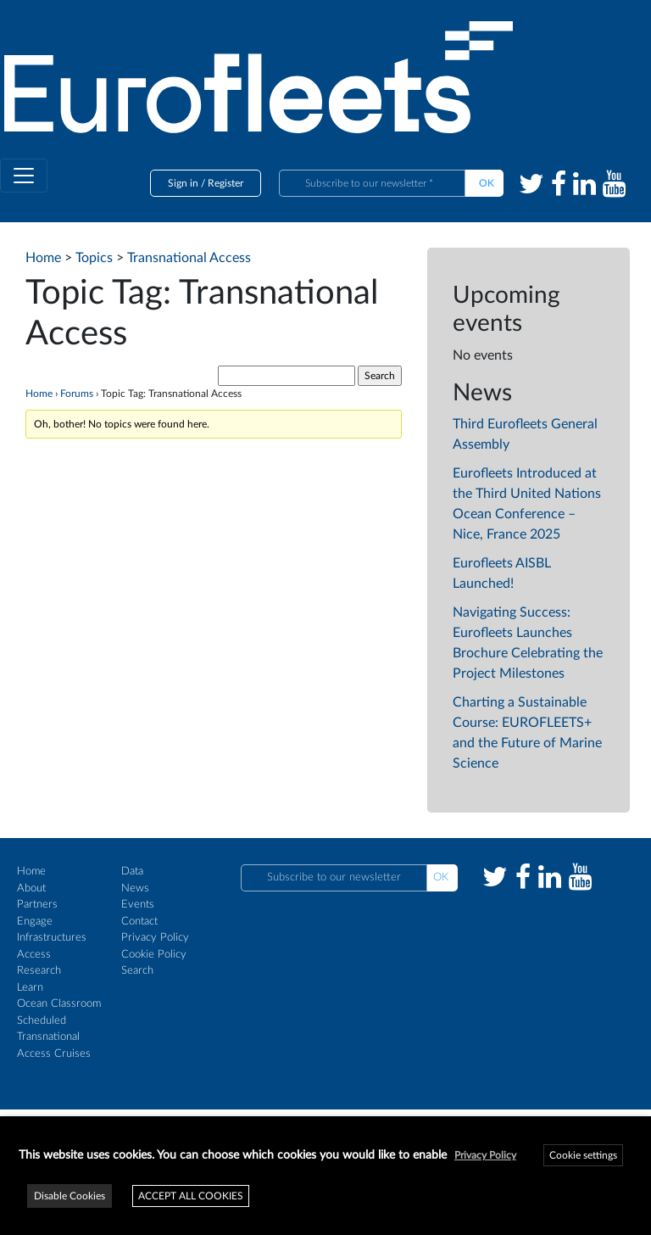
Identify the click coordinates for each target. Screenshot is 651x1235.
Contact (139, 921)
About (31, 888)
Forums (76, 393)
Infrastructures (51, 937)
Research (39, 970)
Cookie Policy (153, 954)
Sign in (183, 183)
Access (34, 954)
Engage (35, 921)
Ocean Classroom (59, 1003)
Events (137, 904)
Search (137, 970)
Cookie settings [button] (583, 1155)
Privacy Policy (155, 937)
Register (225, 183)
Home (39, 393)
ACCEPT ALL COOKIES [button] (190, 1196)
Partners (37, 904)
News (135, 888)
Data (132, 871)
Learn (30, 987)
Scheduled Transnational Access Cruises (54, 1037)
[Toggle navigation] (23, 176)
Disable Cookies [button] (69, 1196)
